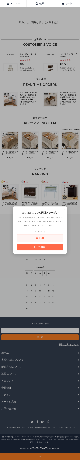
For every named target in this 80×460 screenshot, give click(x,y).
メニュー (13, 3)
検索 (40, 3)
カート (66, 3)
